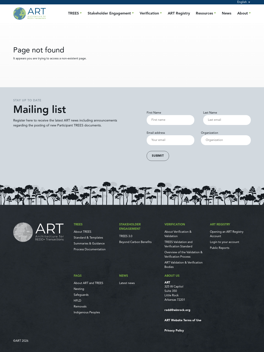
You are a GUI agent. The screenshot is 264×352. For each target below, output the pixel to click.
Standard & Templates (88, 237)
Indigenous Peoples (87, 312)
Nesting (79, 289)
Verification (149, 13)
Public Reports (219, 248)
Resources (204, 13)
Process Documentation (90, 249)
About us (171, 275)
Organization (226, 137)
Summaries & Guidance (89, 243)
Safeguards (81, 295)
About (242, 13)
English (242, 2)
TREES (73, 13)
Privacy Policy (174, 330)
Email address (170, 137)
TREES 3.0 (125, 236)
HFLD (77, 300)
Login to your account (224, 242)
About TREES (82, 232)
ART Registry (179, 13)
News (226, 13)
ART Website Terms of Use (182, 320)
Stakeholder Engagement (109, 13)
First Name (170, 116)
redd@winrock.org (177, 310)
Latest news (127, 283)
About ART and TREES (88, 283)
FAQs (78, 275)
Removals (80, 306)
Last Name (227, 116)
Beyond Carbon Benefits (135, 242)
